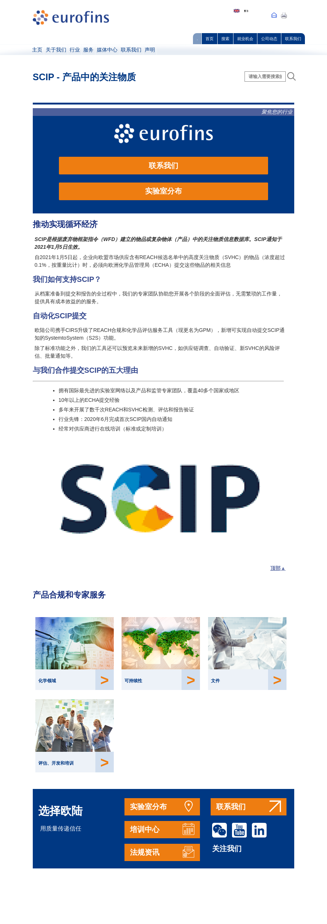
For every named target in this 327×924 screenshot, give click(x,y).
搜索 (225, 38)
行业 (75, 50)
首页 (209, 38)
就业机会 (245, 38)
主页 (37, 50)
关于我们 (56, 50)
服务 (88, 50)
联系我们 (293, 38)
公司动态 (269, 38)
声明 (150, 50)
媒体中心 (107, 50)
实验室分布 (163, 191)
